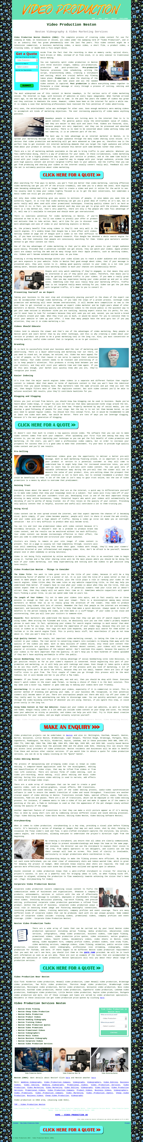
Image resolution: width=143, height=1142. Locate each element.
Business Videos (103, 1090)
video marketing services (45, 944)
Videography (79, 1082)
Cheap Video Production (57, 1096)
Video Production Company (57, 1082)
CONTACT (114, 18)
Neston (69, 735)
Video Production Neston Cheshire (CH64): (36, 37)
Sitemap (15, 1123)
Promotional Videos (77, 1085)
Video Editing (110, 1082)
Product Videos (84, 1090)
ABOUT (106, 18)
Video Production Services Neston (40, 1003)
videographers (21, 746)
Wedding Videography (31, 1082)
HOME (93, 18)
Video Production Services (105, 1085)
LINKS (100, 18)
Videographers (94, 1082)
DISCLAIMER (123, 18)
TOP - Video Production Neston (29, 1104)
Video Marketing (35, 1088)
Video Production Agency (99, 1093)
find (22, 982)
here (102, 998)
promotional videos (42, 936)
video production (77, 62)
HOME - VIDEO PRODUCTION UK (71, 1115)
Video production (23, 735)
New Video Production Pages (29, 1123)
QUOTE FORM (89, 952)
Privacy (127, 1123)
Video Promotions (23, 1093)
